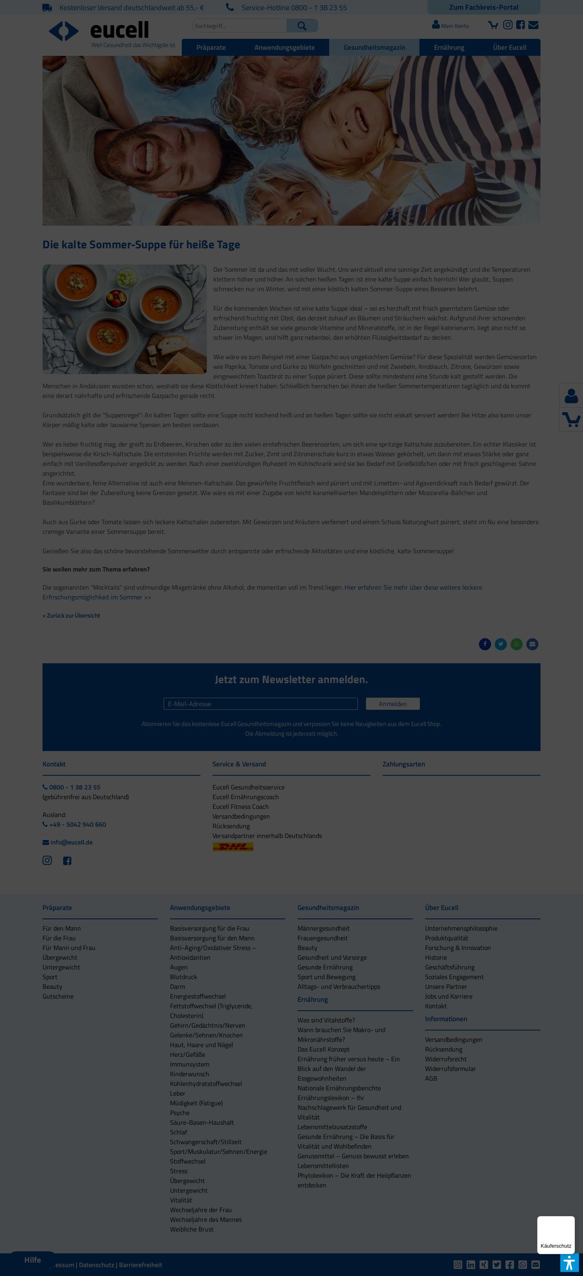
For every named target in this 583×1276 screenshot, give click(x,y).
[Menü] (570, 1221)
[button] (227, 664)
